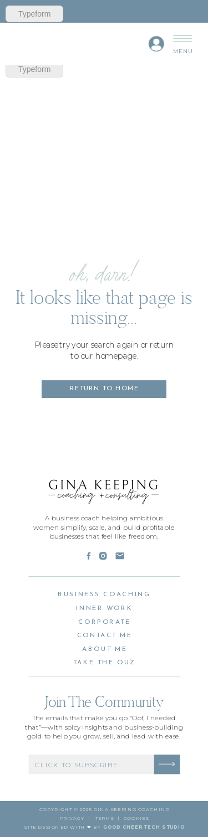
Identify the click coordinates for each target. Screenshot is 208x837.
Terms (104, 818)
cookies (136, 818)
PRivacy (72, 818)
